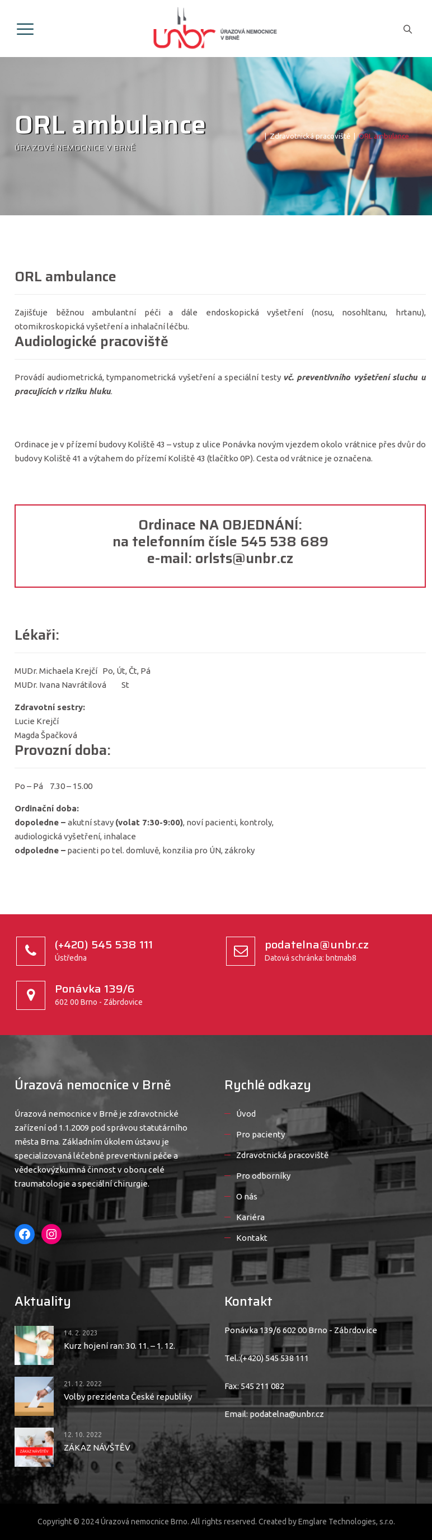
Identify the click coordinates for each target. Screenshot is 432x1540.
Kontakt (251, 1238)
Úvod (246, 1113)
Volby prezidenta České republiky (128, 1396)
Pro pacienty (260, 1134)
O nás (246, 1196)
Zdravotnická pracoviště (282, 1155)
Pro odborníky (263, 1175)
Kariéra (250, 1217)
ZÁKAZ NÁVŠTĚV (97, 1447)
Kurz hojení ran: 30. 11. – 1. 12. (119, 1345)
